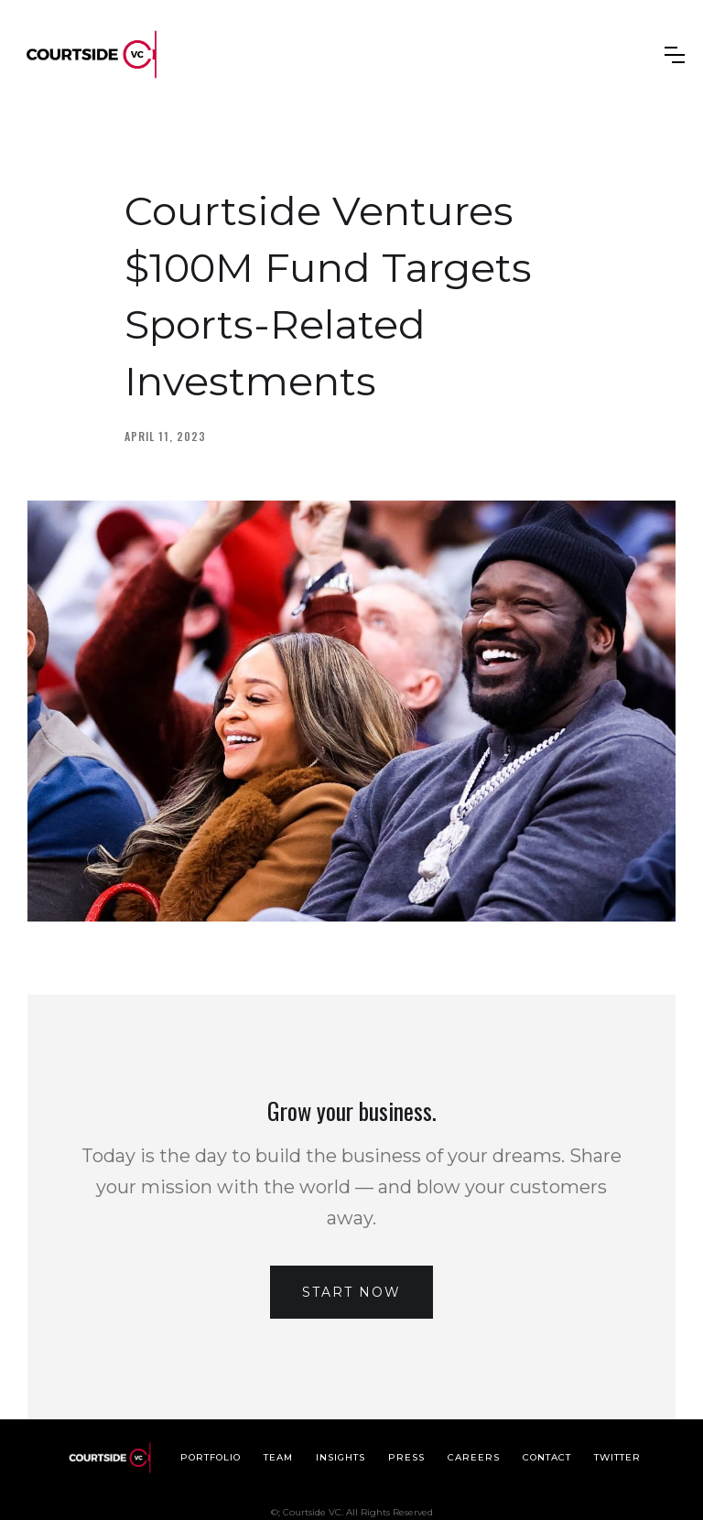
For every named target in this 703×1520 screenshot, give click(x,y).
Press (406, 1457)
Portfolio (210, 1457)
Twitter (617, 1457)
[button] (675, 55)
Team (278, 1457)
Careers (474, 1457)
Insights (340, 1457)
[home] (91, 54)
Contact (547, 1457)
